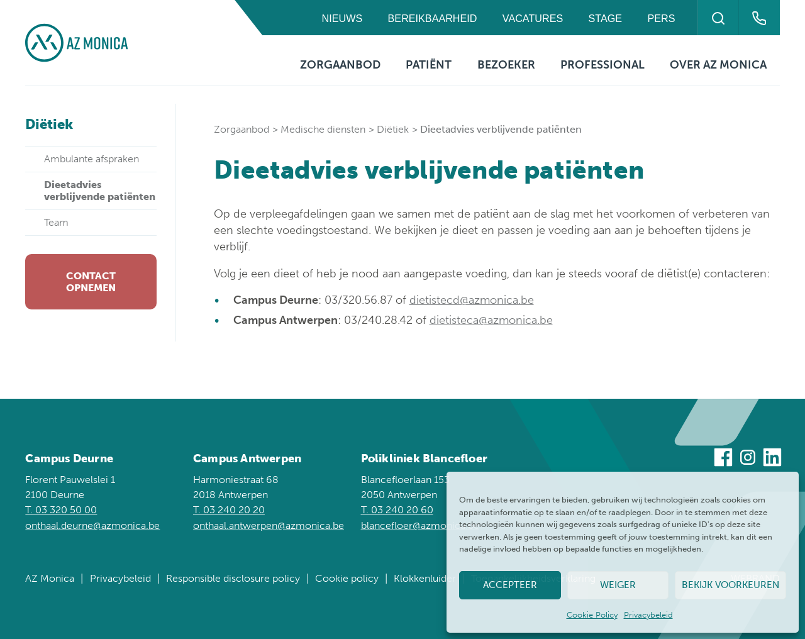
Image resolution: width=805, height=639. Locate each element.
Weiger (618, 585)
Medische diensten (322, 129)
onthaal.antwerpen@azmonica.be (268, 525)
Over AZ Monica (718, 65)
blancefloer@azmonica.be (420, 525)
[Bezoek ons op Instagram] (747, 459)
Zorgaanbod (340, 65)
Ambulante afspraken (91, 159)
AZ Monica (49, 578)
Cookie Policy (592, 615)
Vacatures (532, 18)
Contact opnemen (91, 282)
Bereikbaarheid (432, 18)
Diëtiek (393, 129)
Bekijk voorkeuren (730, 585)
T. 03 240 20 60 (397, 510)
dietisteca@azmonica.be (491, 320)
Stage (606, 18)
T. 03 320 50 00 (61, 510)
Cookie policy (347, 578)
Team (56, 222)
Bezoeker (506, 65)
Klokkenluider (425, 578)
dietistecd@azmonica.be (471, 300)
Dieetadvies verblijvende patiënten (99, 190)
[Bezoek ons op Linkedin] (772, 459)
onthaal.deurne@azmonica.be (92, 525)
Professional (602, 65)
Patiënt (429, 65)
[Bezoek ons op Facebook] (723, 459)
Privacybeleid (648, 615)
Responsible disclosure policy (233, 578)
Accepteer (510, 585)
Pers (661, 18)
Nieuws (342, 18)
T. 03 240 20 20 (229, 510)
